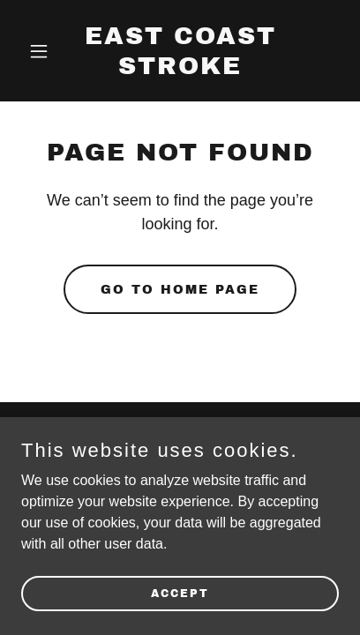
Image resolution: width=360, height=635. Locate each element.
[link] (180, 69)
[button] (45, 51)
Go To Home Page (180, 289)
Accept (180, 592)
